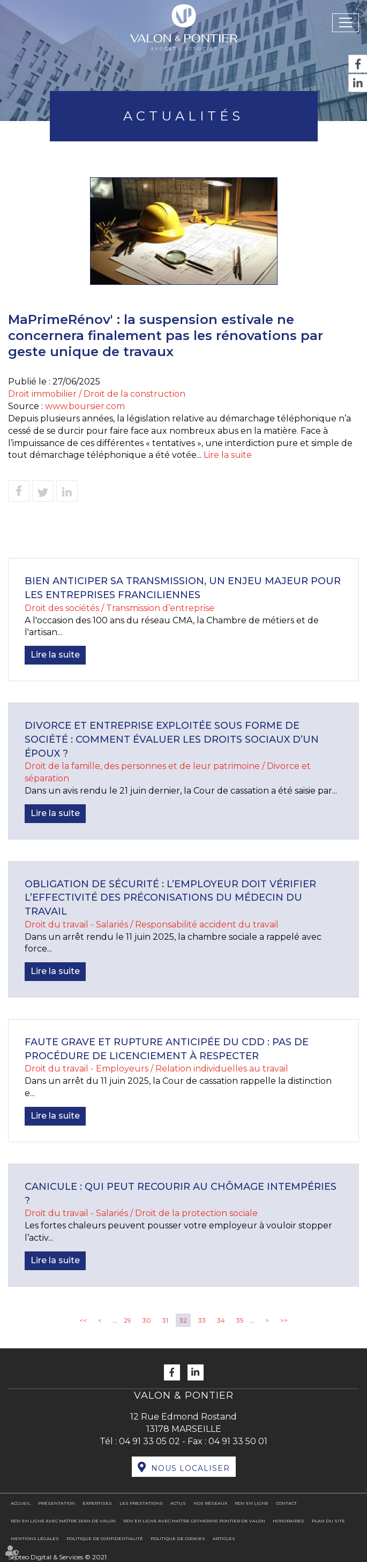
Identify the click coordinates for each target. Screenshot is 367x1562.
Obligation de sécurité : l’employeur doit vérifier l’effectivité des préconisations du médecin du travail (170, 897)
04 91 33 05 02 (149, 1441)
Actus (178, 1503)
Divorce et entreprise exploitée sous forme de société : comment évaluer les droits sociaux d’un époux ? (172, 739)
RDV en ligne (251, 1503)
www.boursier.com (85, 406)
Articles (224, 1538)
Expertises (97, 1503)
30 (147, 1320)
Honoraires (288, 1520)
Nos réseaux (210, 1503)
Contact (286, 1503)
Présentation (56, 1503)
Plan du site (328, 1520)
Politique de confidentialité (104, 1538)
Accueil (21, 1503)
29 (127, 1320)
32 (183, 1320)
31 (165, 1320)
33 (202, 1320)
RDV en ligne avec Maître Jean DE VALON (63, 1520)
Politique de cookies (178, 1538)
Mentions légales (35, 1538)
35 (239, 1320)
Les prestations (141, 1503)
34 (221, 1320)
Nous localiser (190, 1468)
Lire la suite (228, 455)
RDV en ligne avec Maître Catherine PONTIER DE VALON (194, 1520)
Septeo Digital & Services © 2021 (57, 1557)
